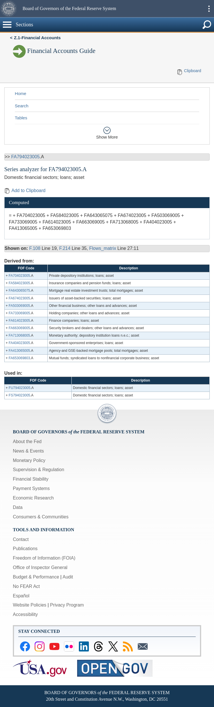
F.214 (64, 248)
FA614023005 (19, 321)
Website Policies (29, 605)
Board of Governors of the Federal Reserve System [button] (69, 8)
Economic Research (33, 497)
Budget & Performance (36, 576)
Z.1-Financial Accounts (37, 37)
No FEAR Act (26, 586)
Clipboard (192, 70)
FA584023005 (19, 283)
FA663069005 (19, 328)
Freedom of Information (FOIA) (44, 558)
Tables (21, 117)
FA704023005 (19, 276)
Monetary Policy (29, 460)
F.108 (34, 248)
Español (21, 595)
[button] (10, 8)
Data (18, 507)
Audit (68, 576)
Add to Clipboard (24, 190)
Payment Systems (31, 488)
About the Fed (27, 441)
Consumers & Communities (41, 516)
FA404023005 (19, 343)
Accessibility (25, 614)
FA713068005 (19, 335)
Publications (25, 548)
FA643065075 (19, 291)
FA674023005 (19, 298)
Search (22, 105)
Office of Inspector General (40, 567)
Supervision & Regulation (38, 469)
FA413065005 (19, 351)
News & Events (28, 451)
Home (20, 93)
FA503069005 (19, 306)
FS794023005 (19, 395)
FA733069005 (19, 313)
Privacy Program (67, 605)
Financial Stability (31, 479)
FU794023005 (19, 388)
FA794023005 (25, 156)
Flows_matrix (102, 248)
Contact (21, 539)
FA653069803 (19, 358)
